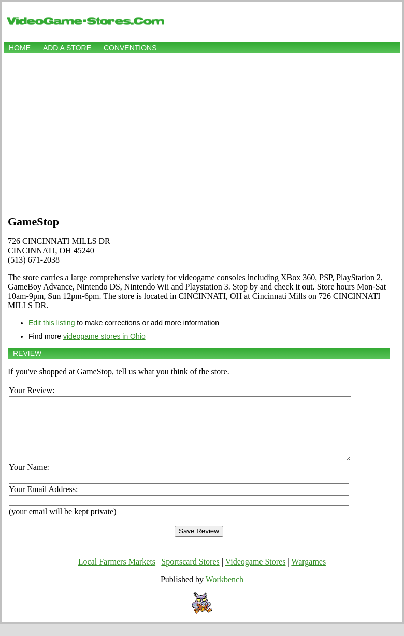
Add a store (67, 48)
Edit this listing (51, 323)
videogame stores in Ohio (104, 336)
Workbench (224, 591)
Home (20, 48)
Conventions (130, 48)
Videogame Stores (255, 574)
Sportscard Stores (190, 574)
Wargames (308, 574)
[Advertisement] (202, 133)
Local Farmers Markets (116, 574)
